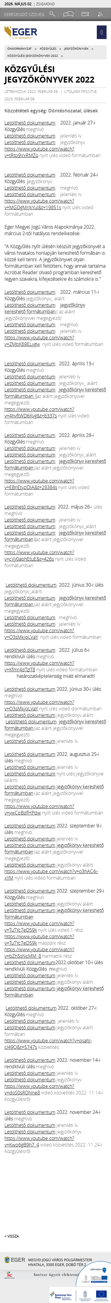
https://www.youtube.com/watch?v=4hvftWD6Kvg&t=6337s (39, 412)
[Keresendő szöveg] (25, 14)
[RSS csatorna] (101, 14)
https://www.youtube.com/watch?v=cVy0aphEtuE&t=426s (39, 555)
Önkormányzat (19, 49)
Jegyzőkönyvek (76, 49)
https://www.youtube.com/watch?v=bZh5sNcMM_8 (39, 952)
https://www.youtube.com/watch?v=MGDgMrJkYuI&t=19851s (39, 204)
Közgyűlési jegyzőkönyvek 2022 (32, 56)
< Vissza (11, 1236)
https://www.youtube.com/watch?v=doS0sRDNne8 (39, 1089)
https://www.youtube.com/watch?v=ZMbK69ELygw (39, 340)
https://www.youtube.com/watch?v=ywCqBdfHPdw (39, 809)
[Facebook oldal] (68, 14)
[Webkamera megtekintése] (85, 14)
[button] (102, 32)
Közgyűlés (48, 49)
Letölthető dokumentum (29, 123)
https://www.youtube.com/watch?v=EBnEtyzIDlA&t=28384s (39, 484)
